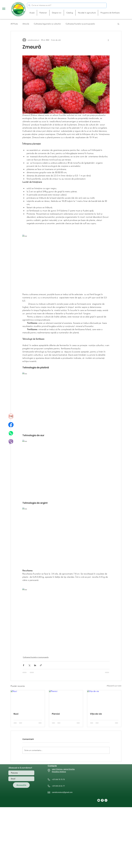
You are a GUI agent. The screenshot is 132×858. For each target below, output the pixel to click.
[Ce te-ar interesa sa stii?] (66, 5)
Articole (26, 24)
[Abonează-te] (21, 785)
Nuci (16, 713)
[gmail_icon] (11, 416)
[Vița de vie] (104, 699)
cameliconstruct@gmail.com (62, 792)
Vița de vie (96, 713)
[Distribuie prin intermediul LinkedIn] (35, 665)
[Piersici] (66, 699)
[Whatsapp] (106, 800)
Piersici (56, 713)
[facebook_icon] (11, 424)
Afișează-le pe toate (114, 686)
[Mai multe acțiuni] (108, 40)
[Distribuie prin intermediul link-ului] (41, 665)
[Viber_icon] (11, 441)
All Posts (14, 24)
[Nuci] (28, 699)
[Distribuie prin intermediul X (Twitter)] (29, 665)
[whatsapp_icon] (11, 433)
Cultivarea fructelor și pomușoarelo (80, 24)
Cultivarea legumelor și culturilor (47, 24)
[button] (3, 9)
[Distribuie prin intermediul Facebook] (23, 665)
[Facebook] (102, 800)
